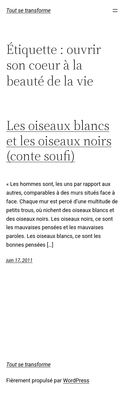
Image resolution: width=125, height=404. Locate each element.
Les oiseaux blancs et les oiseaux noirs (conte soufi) (59, 141)
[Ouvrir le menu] (115, 10)
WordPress (76, 380)
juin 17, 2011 (19, 260)
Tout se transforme (28, 10)
